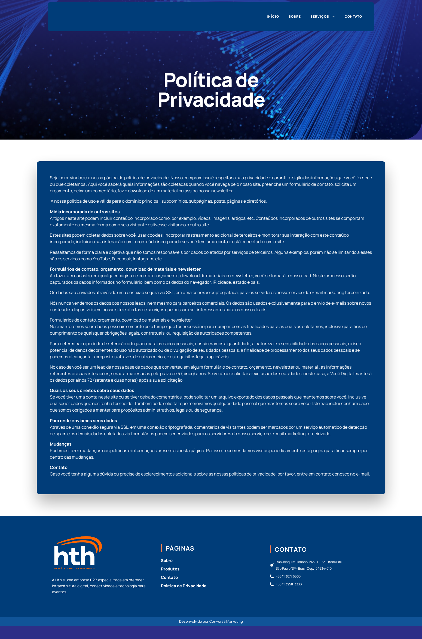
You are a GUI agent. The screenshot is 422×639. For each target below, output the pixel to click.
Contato (353, 16)
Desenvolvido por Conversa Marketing (211, 621)
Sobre (295, 16)
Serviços (322, 16)
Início (273, 16)
